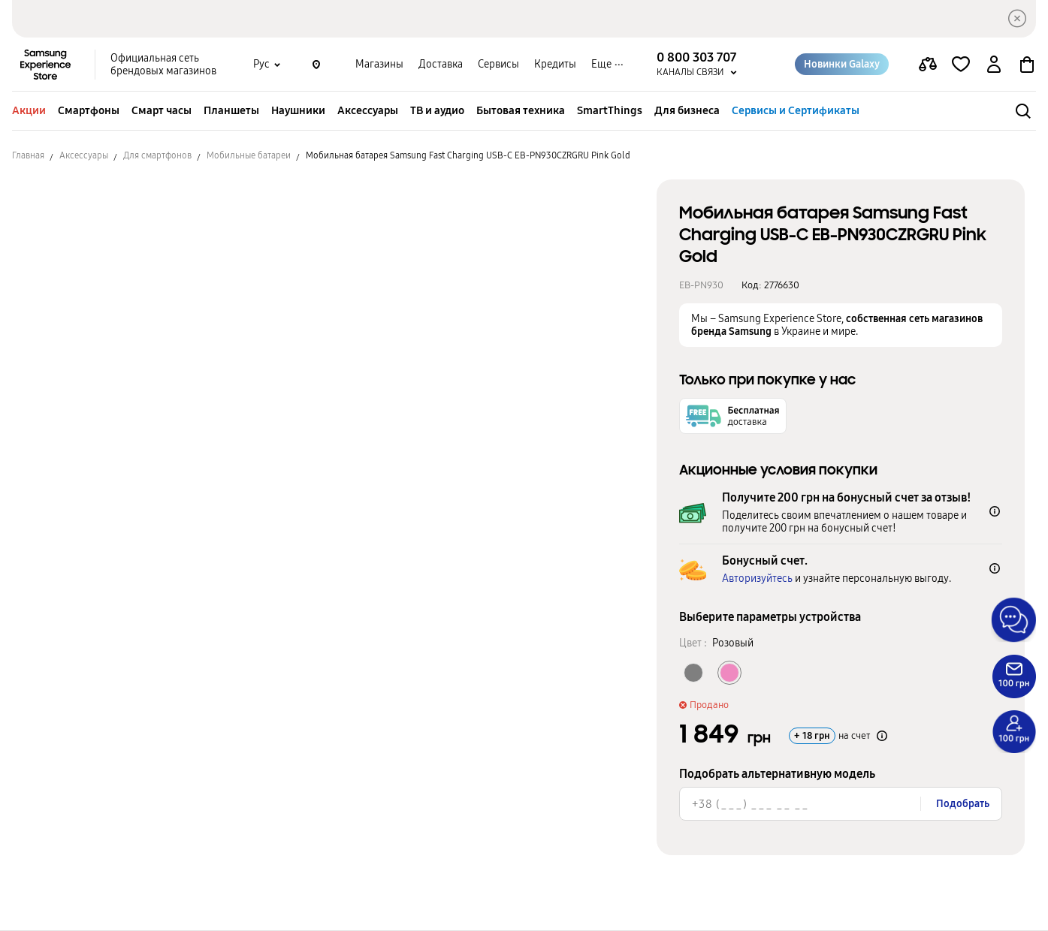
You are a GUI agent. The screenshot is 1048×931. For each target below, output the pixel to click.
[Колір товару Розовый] (729, 673)
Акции (29, 110)
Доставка (440, 64)
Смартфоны (88, 110)
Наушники (298, 110)
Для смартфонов (157, 155)
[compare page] (928, 65)
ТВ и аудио (437, 110)
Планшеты (231, 110)
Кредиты (555, 64)
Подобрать (962, 803)
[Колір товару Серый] (693, 673)
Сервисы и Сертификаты (795, 110)
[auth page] (994, 65)
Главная (28, 155)
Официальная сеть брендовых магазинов (163, 64)
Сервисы (498, 64)
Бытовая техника (520, 110)
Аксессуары (367, 110)
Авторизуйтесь (757, 578)
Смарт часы (161, 110)
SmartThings (609, 110)
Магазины (379, 64)
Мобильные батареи (249, 155)
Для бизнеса (687, 110)
